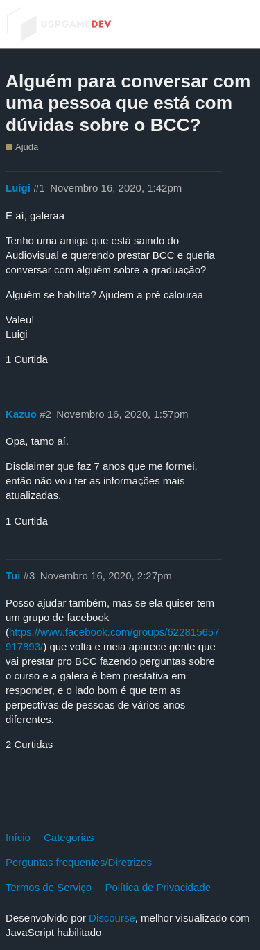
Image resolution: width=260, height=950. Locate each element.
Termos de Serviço (49, 887)
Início (18, 837)
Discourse (112, 918)
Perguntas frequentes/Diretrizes (79, 862)
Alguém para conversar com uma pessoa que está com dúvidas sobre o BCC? (128, 103)
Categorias (69, 837)
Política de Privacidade (158, 887)
